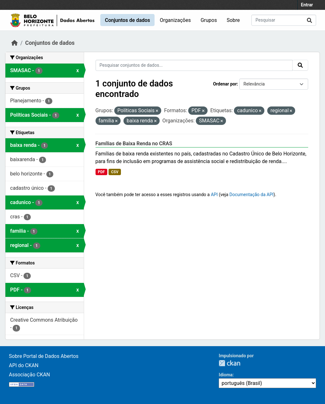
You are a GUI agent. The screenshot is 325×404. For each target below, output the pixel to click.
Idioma (225, 374)
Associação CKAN (29, 375)
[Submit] (309, 20)
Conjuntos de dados (127, 20)
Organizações (175, 20)
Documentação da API (251, 194)
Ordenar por (225, 83)
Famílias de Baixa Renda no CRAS (134, 143)
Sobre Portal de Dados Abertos (43, 356)
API (214, 194)
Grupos (209, 20)
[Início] (14, 43)
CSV (114, 172)
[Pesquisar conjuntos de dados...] (283, 20)
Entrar (307, 4)
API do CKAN (23, 365)
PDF (101, 172)
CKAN (229, 363)
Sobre (233, 20)
